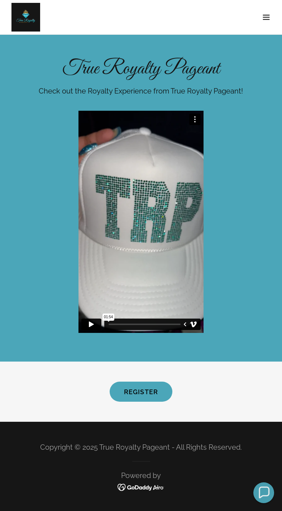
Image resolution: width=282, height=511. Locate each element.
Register (141, 392)
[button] (266, 17)
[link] (25, 17)
